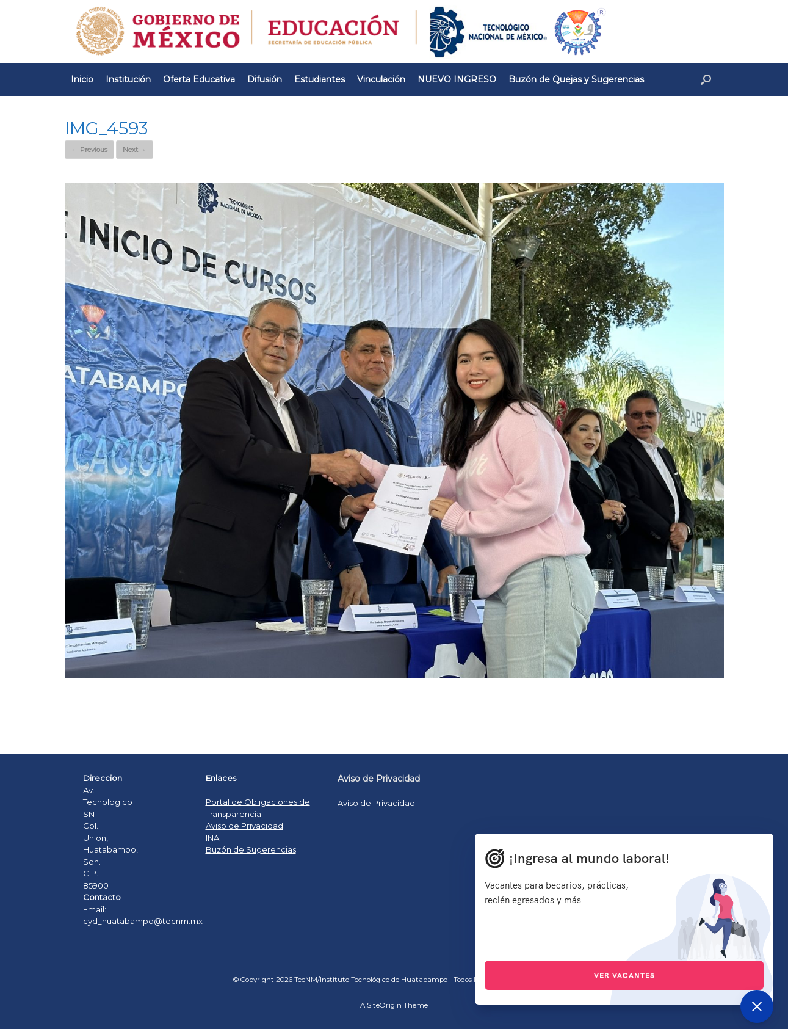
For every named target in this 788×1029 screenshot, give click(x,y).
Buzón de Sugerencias (251, 849)
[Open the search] (706, 79)
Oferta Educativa (199, 79)
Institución (128, 79)
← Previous (89, 149)
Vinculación (381, 79)
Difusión (264, 79)
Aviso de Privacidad (244, 826)
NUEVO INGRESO (456, 79)
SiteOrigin (384, 1005)
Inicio (82, 79)
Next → (134, 149)
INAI (213, 838)
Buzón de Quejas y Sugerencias (576, 79)
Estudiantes (319, 79)
